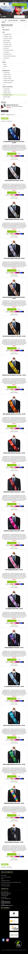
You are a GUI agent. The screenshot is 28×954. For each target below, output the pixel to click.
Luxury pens (6, 48)
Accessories (6, 58)
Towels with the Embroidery (9, 56)
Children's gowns (7, 76)
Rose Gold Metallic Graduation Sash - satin (14, 298)
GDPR (2, 878)
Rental (4, 62)
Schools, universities (7, 86)
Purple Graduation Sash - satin (14, 647)
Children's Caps (7, 74)
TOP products (5, 29)
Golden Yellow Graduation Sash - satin (14, 375)
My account (3, 875)
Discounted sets (7, 42)
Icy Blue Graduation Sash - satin (14, 686)
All (3, 27)
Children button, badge (8, 80)
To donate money (7, 44)
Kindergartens (6, 70)
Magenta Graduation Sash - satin (14, 531)
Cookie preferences (5, 886)
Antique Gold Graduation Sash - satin (14, 336)
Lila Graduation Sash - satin (14, 608)
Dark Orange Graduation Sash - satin (14, 414)
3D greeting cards (7, 46)
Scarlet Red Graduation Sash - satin (14, 453)
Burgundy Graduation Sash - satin (14, 492)
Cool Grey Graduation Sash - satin (14, 258)
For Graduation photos (8, 50)
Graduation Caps (7, 34)
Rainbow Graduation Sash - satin (14, 803)
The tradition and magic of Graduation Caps (11, 882)
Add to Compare (14, 159)
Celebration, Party (7, 54)
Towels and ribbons (7, 82)
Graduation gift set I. (13, 105)
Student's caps (6, 91)
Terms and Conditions (6, 877)
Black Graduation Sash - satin (14, 842)
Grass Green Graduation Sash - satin (14, 764)
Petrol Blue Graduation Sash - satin (14, 725)
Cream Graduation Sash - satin (14, 219)
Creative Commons (5, 880)
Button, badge (6, 40)
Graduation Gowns (7, 36)
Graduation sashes (7, 38)
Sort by (3, 114)
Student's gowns (7, 93)
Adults (4, 64)
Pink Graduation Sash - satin (14, 569)
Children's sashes (7, 78)
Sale (3, 32)
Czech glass (6, 52)
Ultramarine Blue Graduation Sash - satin (14, 142)
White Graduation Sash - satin (14, 180)
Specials (3, 102)
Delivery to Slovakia (5, 884)
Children (5, 66)
